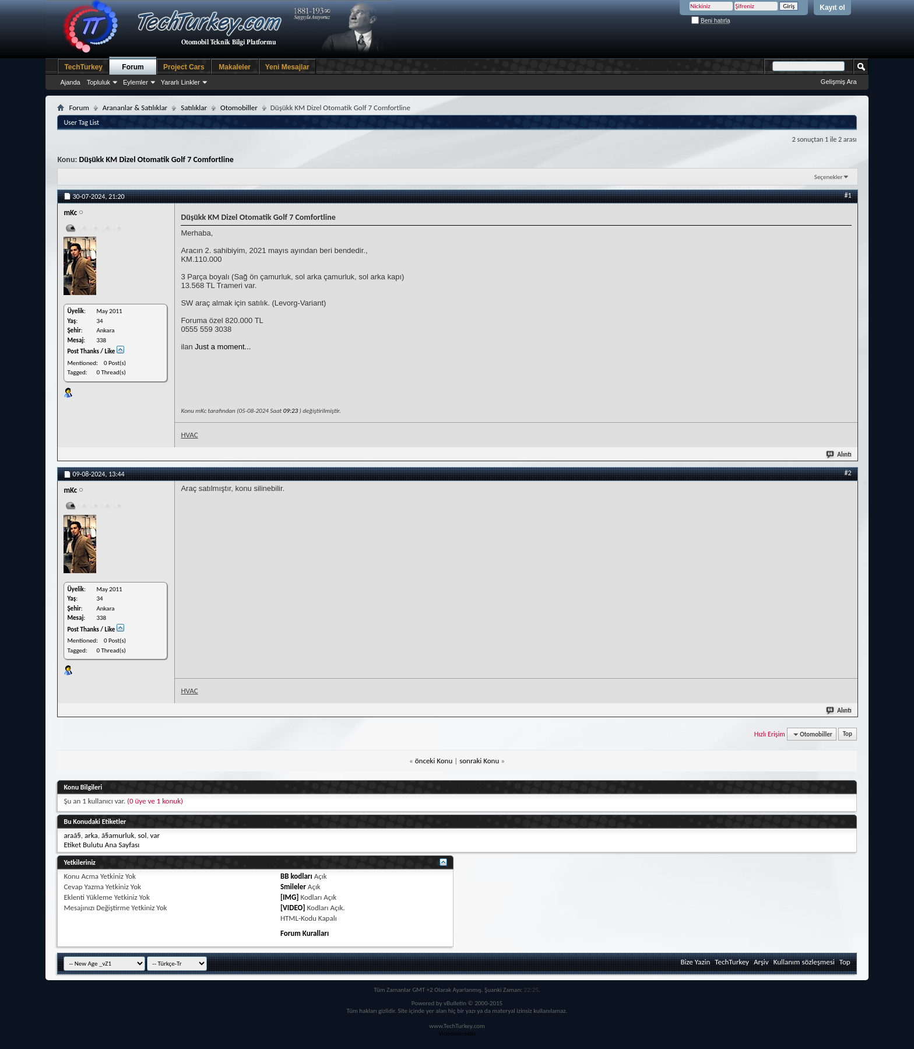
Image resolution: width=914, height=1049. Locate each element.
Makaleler (235, 67)
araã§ (72, 835)
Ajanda (70, 82)
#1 (848, 195)
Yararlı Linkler (180, 82)
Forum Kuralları (304, 933)
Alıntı (839, 454)
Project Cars (184, 67)
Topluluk (98, 82)
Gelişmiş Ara (839, 81)
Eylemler (135, 82)
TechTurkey (83, 67)
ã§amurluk (117, 835)
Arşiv (761, 961)
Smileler (293, 886)
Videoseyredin (457, 1033)
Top (847, 734)
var (155, 835)
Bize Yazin (695, 961)
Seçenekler (828, 177)
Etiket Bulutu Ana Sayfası (101, 844)
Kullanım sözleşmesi (804, 961)
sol (142, 835)
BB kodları (296, 876)
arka (91, 835)
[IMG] (289, 897)
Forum (132, 67)
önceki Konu (434, 760)
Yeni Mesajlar (287, 67)
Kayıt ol (832, 7)
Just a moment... (223, 346)
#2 (848, 473)
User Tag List (81, 122)
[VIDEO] (292, 907)
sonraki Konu (479, 760)
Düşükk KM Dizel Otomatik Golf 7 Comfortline (156, 159)
